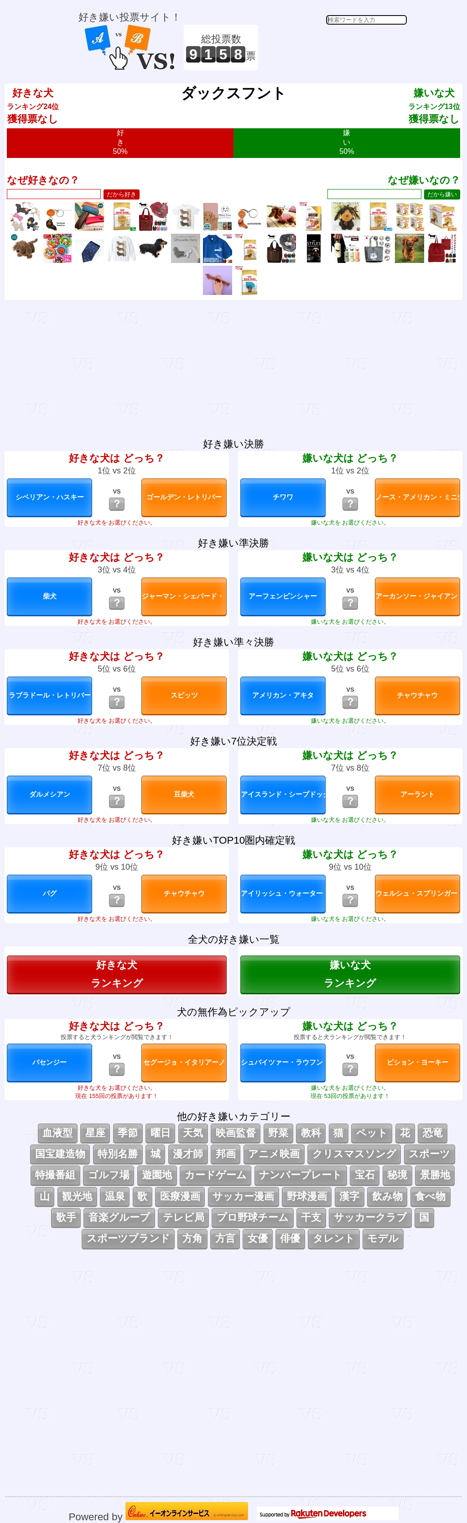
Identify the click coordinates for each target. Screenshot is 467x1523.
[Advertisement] (334, 47)
